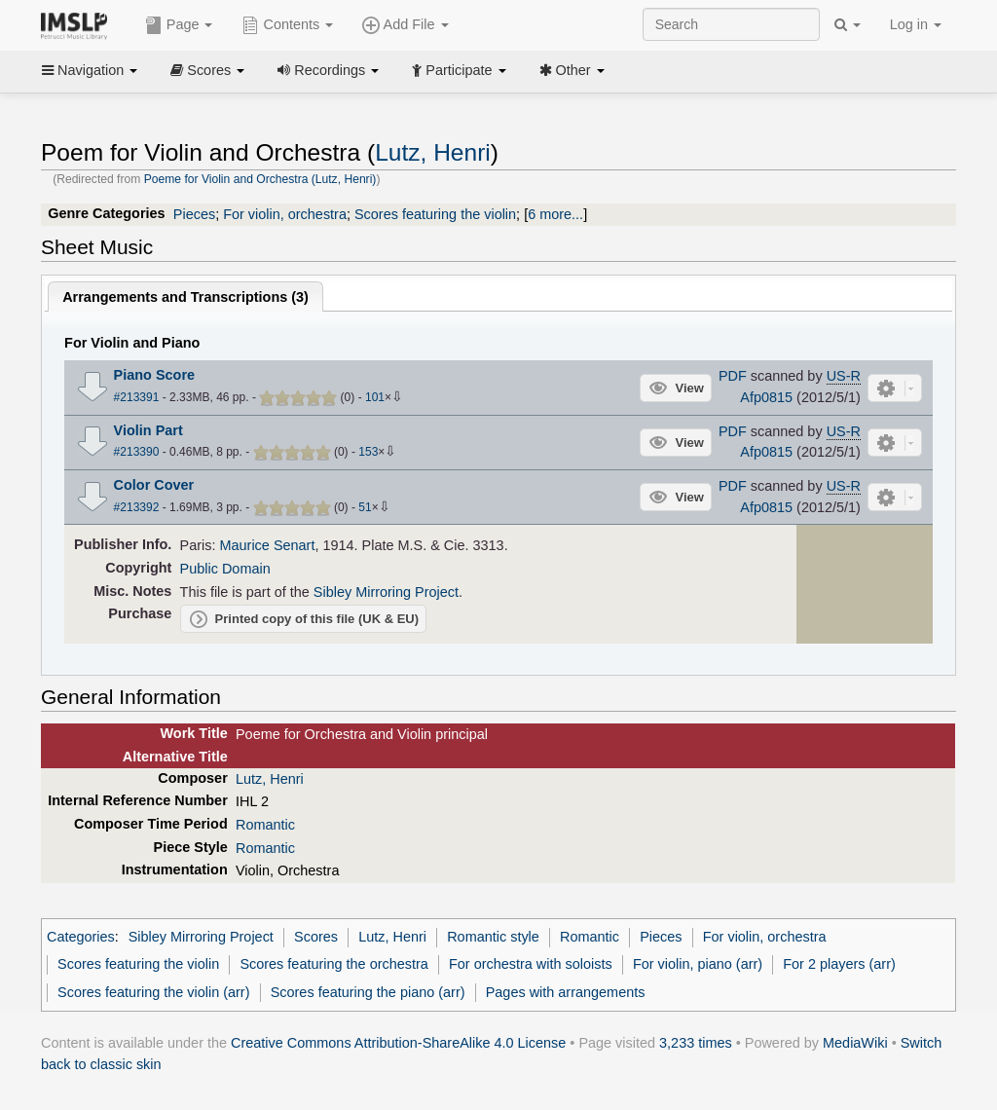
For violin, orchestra (285, 214)
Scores (207, 70)
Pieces (194, 214)
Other (572, 70)
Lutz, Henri (433, 152)
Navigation (89, 70)
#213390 (137, 452)
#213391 (137, 397)
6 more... (555, 214)
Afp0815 (766, 397)
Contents (287, 25)
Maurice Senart (267, 545)
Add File (405, 25)
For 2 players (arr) (839, 964)
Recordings (328, 70)
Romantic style (493, 936)
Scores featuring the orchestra (333, 964)
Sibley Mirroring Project (386, 592)
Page (179, 25)
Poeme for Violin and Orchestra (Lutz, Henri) (260, 179)
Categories (81, 936)
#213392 (137, 507)
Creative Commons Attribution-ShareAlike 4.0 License (398, 1043)
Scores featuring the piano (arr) (368, 992)
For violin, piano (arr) (697, 964)
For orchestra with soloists (530, 964)
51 (364, 507)
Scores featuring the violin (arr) (153, 992)
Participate (458, 70)
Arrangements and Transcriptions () (185, 297)
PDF (733, 376)
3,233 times (695, 1043)
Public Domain (225, 568)
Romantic (265, 824)
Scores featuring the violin (435, 214)
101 (375, 397)
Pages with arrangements (566, 992)
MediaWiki (855, 1043)
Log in (916, 24)
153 (368, 452)
